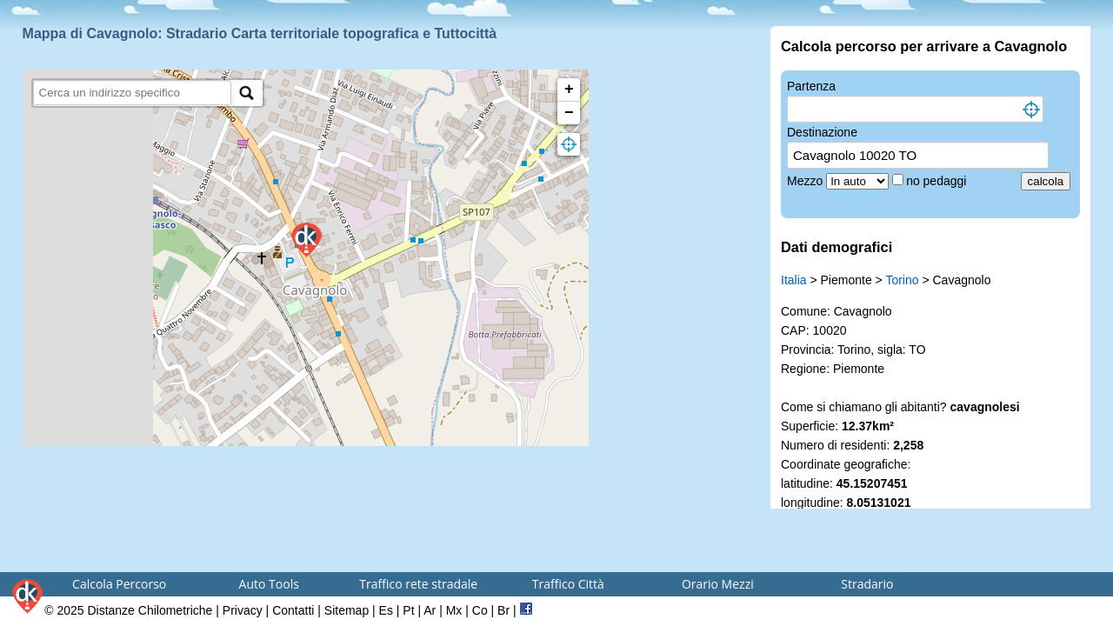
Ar (429, 610)
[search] (132, 92)
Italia (794, 280)
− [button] (569, 113)
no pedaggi (938, 181)
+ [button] (569, 89)
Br (503, 610)
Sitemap (346, 610)
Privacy (243, 610)
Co (480, 610)
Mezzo (806, 181)
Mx (454, 610)
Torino (901, 280)
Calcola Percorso (119, 584)
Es (386, 610)
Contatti (293, 610)
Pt (408, 610)
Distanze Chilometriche (149, 610)
